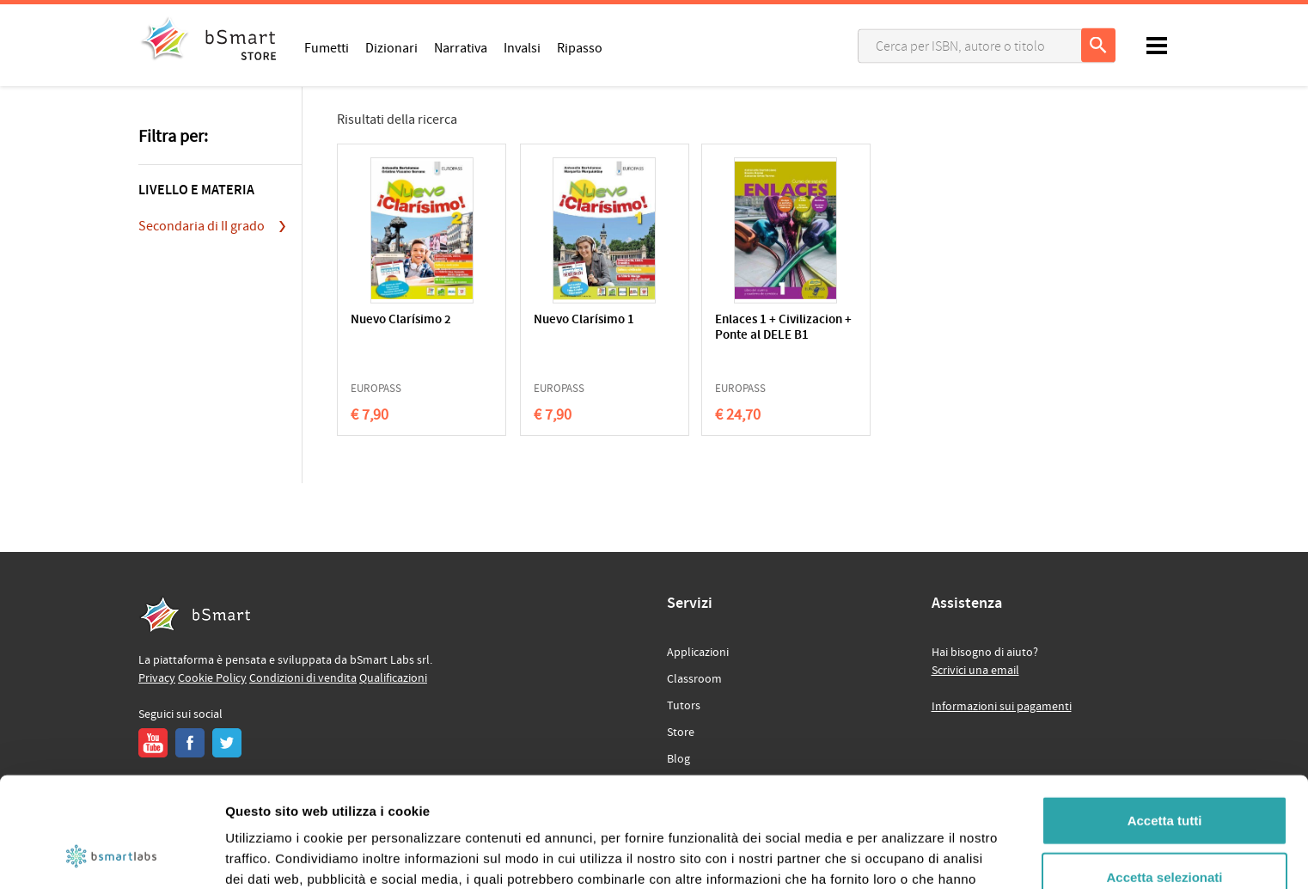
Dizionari (391, 47)
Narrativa (460, 47)
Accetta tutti (1165, 720)
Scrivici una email (975, 670)
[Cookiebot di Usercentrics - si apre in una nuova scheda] (111, 855)
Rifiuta (1165, 832)
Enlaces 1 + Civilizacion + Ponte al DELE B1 (746, 335)
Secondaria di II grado (201, 226)
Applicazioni (698, 652)
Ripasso (579, 47)
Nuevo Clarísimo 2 (401, 320)
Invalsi (522, 47)
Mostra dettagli (904, 855)
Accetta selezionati (1164, 776)
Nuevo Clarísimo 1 (568, 320)
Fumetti (326, 47)
